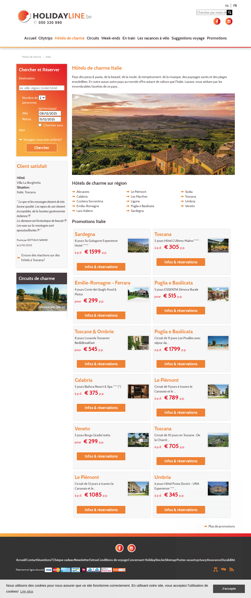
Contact (31, 560)
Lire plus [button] (26, 591)
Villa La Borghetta (29, 182)
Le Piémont (138, 192)
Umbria (190, 201)
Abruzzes (83, 192)
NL (227, 5)
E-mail (208, 542)
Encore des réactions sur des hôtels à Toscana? (40, 257)
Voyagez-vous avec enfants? (42, 139)
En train (128, 38)
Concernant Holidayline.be (146, 560)
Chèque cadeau (63, 560)
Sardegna (137, 211)
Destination (27, 78)
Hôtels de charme (69, 38)
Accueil (30, 38)
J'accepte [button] (229, 588)
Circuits (93, 38)
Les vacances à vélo (153, 38)
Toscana (190, 196)
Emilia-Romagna (88, 206)
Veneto (190, 206)
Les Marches (139, 196)
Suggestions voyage (188, 38)
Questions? (44, 560)
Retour (26, 119)
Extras (93, 560)
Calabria (82, 196)
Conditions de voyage (113, 560)
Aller (25, 113)
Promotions (217, 38)
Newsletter (81, 560)
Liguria (135, 201)
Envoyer (209, 558)
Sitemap (170, 560)
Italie (48, 56)
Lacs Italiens (85, 211)
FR (235, 5)
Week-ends (110, 38)
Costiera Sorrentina (90, 201)
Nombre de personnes (30, 100)
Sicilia (189, 192)
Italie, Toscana (26, 192)
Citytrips (45, 38)
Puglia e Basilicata (142, 206)
